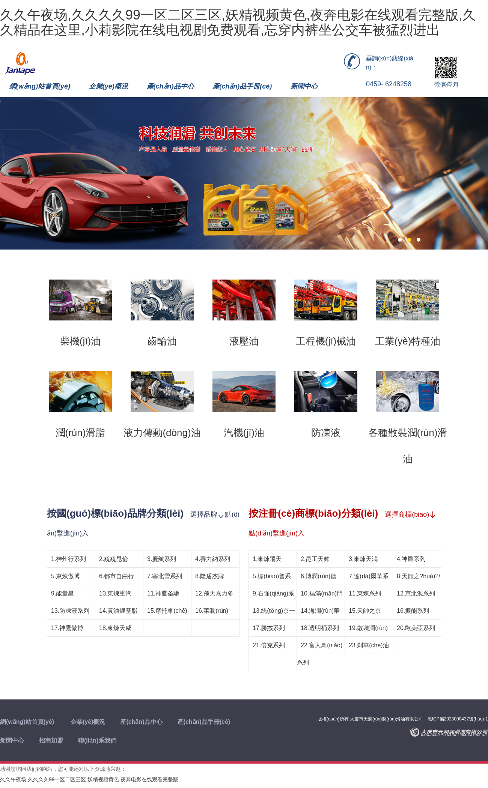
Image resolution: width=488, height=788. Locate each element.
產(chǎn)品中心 (170, 86)
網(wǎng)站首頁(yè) (39, 86)
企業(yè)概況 (108, 86)
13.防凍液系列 (70, 611)
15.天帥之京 (365, 611)
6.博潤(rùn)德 (318, 576)
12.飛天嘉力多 (214, 593)
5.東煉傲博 (65, 576)
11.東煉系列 (365, 593)
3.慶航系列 (161, 559)
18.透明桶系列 (320, 628)
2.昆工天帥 (315, 559)
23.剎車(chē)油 (369, 645)
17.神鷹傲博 (67, 628)
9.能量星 (62, 593)
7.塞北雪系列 (164, 576)
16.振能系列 (413, 611)
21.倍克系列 (269, 645)
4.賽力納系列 (212, 559)
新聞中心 (304, 86)
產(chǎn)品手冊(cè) (242, 86)
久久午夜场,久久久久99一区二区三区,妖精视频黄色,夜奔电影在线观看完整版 (89, 779)
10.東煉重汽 (115, 593)
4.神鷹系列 (411, 559)
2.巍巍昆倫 (113, 559)
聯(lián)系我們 (97, 740)
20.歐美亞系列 (416, 628)
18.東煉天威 (115, 628)
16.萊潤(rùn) (211, 611)
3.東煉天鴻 (363, 559)
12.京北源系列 (416, 593)
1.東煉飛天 (267, 559)
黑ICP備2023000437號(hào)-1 (458, 719)
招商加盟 (51, 740)
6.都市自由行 (116, 576)
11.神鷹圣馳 (163, 593)
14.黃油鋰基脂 (118, 611)
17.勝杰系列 (269, 628)
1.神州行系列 (68, 559)
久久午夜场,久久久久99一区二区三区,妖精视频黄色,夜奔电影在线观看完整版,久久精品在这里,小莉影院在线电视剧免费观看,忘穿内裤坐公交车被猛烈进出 (238, 22)
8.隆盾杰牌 (209, 576)
